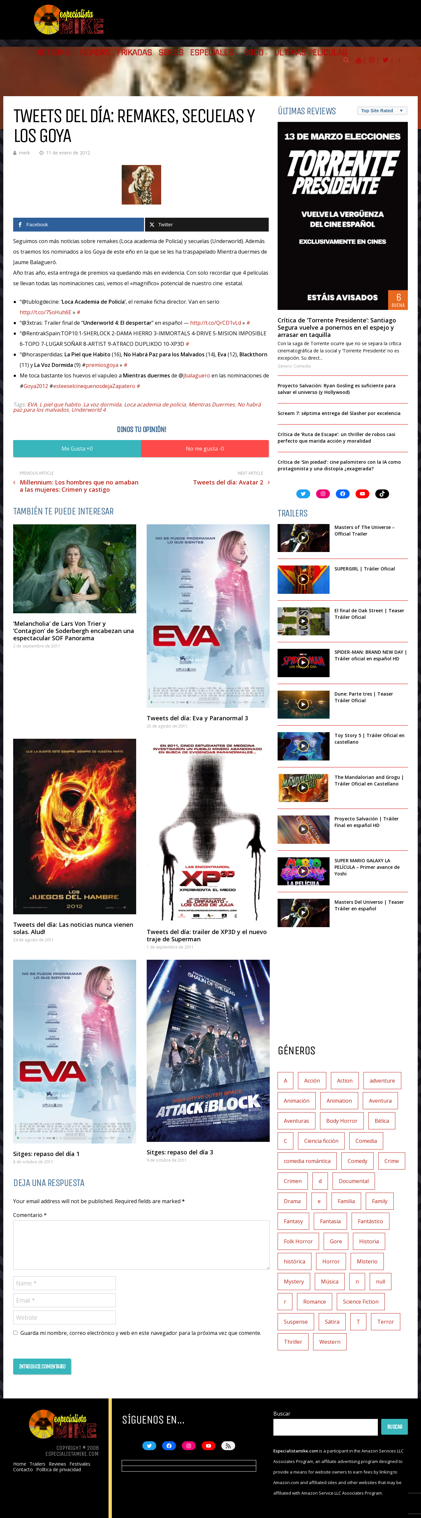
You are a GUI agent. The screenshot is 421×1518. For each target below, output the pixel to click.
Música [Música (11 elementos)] (329, 1281)
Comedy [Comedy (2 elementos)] (357, 1161)
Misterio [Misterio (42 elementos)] (367, 1261)
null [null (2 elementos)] (380, 1281)
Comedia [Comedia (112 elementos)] (366, 1141)
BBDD (254, 52)
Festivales (79, 1464)
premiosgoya (102, 365)
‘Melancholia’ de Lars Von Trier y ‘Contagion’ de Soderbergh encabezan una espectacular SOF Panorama (73, 631)
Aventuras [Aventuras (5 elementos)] (296, 1120)
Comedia (302, 366)
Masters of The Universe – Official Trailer (364, 530)
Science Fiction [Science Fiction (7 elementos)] (361, 1301)
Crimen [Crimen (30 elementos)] (293, 1181)
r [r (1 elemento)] (285, 1301)
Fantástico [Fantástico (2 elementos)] (370, 1221)
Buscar (281, 1413)
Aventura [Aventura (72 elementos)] (380, 1100)
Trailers (37, 1464)
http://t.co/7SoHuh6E (45, 312)
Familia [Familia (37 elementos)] (346, 1201)
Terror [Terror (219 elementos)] (385, 1321)
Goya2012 (36, 386)
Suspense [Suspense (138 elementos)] (296, 1321)
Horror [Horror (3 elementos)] (331, 1261)
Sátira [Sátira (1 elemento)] (332, 1321)
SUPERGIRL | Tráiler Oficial (364, 569)
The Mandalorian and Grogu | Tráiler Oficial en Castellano (369, 780)
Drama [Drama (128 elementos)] (292, 1201)
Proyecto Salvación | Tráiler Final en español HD (366, 821)
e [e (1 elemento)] (319, 1201)
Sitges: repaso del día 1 (46, 1154)
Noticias (52, 52)
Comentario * (30, 1215)
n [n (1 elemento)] (357, 1281)
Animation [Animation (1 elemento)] (339, 1100)
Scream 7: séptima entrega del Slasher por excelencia (339, 413)
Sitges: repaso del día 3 (180, 1152)
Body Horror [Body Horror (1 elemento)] (342, 1120)
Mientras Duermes (211, 404)
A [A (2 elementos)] (285, 1080)
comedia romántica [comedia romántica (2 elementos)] (307, 1161)
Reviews (95, 52)
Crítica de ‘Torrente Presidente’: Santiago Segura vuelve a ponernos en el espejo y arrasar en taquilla (337, 327)
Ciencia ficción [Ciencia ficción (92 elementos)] (321, 1141)
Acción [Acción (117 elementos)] (312, 1080)
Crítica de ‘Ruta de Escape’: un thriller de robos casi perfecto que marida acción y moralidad (336, 437)
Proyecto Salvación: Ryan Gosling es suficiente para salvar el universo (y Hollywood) (337, 388)
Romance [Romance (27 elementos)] (314, 1301)
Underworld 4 (88, 409)
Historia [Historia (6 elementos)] (369, 1241)
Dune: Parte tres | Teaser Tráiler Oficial (363, 697)
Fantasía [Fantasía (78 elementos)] (330, 1221)
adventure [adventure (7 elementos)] (382, 1080)
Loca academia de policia (155, 404)
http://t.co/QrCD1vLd (215, 322)
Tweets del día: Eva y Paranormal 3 (197, 718)
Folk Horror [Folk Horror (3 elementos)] (298, 1241)
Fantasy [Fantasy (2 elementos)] (293, 1221)
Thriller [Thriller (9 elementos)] (293, 1341)
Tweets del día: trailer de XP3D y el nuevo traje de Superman (207, 935)
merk (24, 153)
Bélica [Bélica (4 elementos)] (382, 1120)
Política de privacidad (58, 1469)
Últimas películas (311, 52)
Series (171, 52)
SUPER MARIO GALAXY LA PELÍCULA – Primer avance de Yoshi (367, 867)
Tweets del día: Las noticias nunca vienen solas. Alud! (73, 928)
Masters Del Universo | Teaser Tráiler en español (369, 905)
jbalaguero (196, 375)
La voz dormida (102, 404)
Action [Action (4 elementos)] (345, 1080)
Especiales (211, 52)
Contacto (23, 1469)
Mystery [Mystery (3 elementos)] (294, 1281)
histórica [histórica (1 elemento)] (294, 1261)
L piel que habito (60, 404)
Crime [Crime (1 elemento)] (391, 1161)
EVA (32, 404)
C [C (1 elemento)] (285, 1141)
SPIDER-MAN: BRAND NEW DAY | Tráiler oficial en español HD (370, 655)
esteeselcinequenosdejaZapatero (94, 386)
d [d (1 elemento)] (320, 1181)
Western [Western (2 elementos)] (329, 1341)
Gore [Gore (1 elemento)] (336, 1241)
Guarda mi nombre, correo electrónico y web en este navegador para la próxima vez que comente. (140, 1333)
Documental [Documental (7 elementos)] (354, 1181)
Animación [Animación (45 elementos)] (297, 1100)
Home (19, 1464)
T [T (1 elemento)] (358, 1321)
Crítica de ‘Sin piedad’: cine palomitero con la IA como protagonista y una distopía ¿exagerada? (339, 465)
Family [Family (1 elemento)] (379, 1201)
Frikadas (134, 52)
